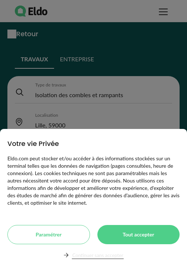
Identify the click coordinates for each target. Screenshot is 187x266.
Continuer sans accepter (97, 255)
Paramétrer (48, 234)
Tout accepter (138, 234)
